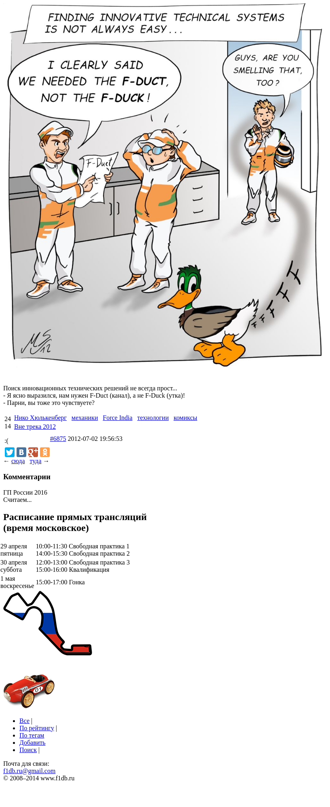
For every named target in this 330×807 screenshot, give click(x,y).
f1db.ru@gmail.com (29, 770)
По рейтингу (36, 728)
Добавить (32, 742)
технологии (153, 417)
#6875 (58, 438)
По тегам (31, 735)
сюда (18, 460)
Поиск (28, 749)
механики (84, 417)
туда (35, 460)
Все (24, 720)
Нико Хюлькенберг (40, 417)
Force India (117, 417)
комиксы (186, 417)
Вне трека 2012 (35, 426)
